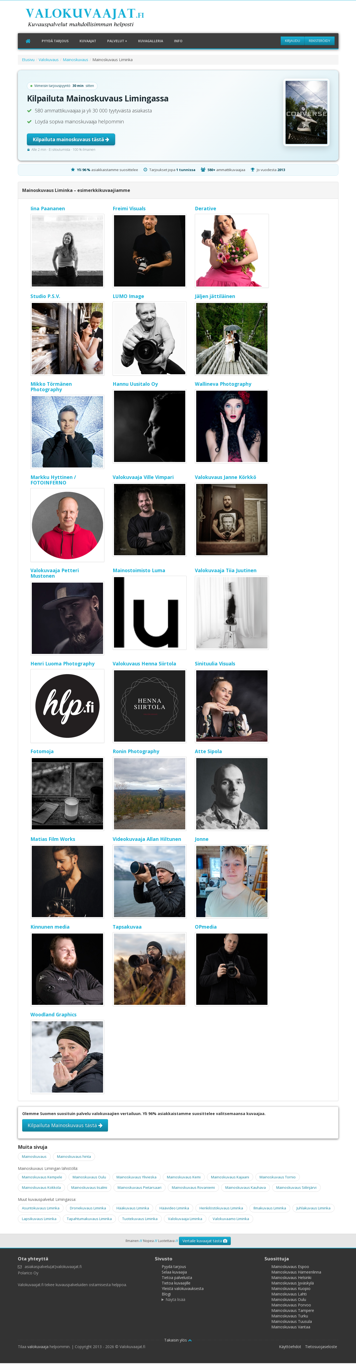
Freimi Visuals (129, 209)
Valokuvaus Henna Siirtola (144, 664)
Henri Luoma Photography (62, 664)
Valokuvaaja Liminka (185, 1219)
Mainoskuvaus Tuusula (291, 1322)
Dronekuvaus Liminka (88, 1208)
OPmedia (206, 927)
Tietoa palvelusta (177, 1278)
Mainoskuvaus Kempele (42, 1177)
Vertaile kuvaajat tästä (205, 1241)
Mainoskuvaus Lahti (289, 1294)
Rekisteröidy (319, 40)
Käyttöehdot (290, 1347)
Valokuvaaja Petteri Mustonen (54, 574)
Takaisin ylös (178, 1340)
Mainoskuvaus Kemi (184, 1177)
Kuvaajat (87, 41)
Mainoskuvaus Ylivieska (136, 1177)
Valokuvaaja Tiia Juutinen (226, 571)
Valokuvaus (49, 60)
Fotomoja (42, 752)
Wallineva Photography (223, 384)
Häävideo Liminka (174, 1208)
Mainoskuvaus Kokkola (41, 1188)
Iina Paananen (47, 209)
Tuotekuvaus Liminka (140, 1219)
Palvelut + (117, 41)
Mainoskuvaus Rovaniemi (193, 1188)
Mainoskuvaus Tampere (292, 1311)
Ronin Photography (136, 752)
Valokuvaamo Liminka (231, 1219)
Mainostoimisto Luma (139, 571)
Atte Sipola (208, 752)
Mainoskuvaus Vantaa (290, 1327)
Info (178, 41)
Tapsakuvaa (127, 927)
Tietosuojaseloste (321, 1347)
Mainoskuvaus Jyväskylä (292, 1283)
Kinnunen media (50, 927)
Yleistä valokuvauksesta (183, 1289)
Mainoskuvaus (75, 60)
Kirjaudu (292, 40)
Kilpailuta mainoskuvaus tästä (71, 140)
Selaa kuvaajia (174, 1272)
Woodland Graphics (53, 1015)
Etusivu (28, 60)
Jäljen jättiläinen (215, 297)
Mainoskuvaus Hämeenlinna (296, 1272)
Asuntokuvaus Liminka (40, 1208)
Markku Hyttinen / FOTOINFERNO (53, 481)
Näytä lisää (175, 1300)
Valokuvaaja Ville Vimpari (143, 478)
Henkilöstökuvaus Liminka (221, 1208)
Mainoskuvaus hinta (74, 1157)
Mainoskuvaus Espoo (290, 1267)
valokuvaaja (38, 1347)
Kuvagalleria (150, 41)
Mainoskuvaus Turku (289, 1316)
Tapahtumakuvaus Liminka (89, 1219)
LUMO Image (128, 297)
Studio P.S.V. (45, 297)
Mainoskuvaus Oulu (89, 1177)
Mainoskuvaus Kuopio (291, 1289)
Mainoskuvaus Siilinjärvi (296, 1188)
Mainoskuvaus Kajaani (230, 1177)
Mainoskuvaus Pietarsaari (139, 1188)
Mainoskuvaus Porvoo (291, 1305)
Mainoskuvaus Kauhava (245, 1188)
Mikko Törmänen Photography (51, 387)
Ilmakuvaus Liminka (270, 1208)
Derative (205, 209)
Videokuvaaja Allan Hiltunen (147, 839)
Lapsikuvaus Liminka (39, 1219)
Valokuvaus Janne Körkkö (225, 478)
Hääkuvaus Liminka (132, 1208)
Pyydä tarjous (55, 41)
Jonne (202, 839)
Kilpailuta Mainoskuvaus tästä (65, 1126)
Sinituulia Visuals (215, 664)
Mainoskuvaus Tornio (278, 1177)
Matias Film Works (52, 839)
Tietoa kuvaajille (176, 1283)
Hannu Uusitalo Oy (135, 384)
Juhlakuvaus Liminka (314, 1208)
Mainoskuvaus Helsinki (291, 1278)
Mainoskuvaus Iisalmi (89, 1188)
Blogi (166, 1294)
